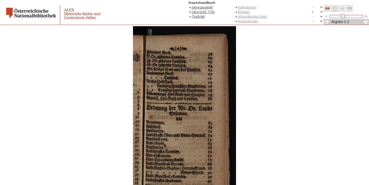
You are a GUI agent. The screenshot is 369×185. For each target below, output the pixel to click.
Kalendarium (247, 7)
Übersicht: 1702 (203, 12)
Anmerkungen (248, 21)
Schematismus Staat (252, 16)
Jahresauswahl (202, 7)
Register (244, 12)
